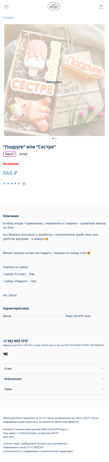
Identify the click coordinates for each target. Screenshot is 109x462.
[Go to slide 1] (53, 138)
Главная (8, 17)
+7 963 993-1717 (15, 341)
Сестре (23, 154)
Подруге (9, 154)
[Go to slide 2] (56, 138)
